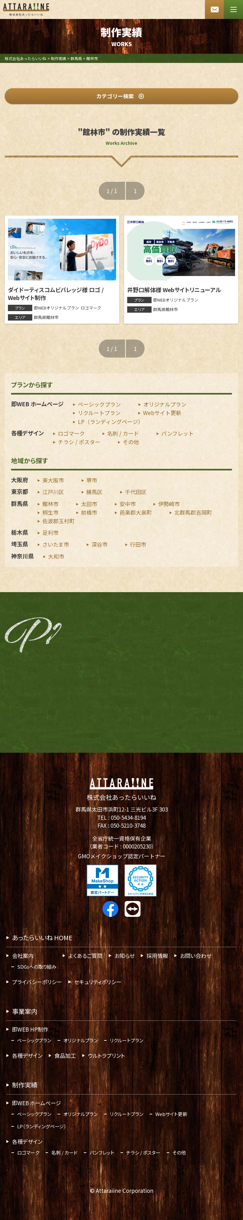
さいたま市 (55, 544)
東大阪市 (53, 480)
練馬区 (94, 492)
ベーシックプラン (99, 404)
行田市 (138, 544)
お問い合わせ (195, 955)
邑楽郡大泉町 (136, 512)
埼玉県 (19, 544)
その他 (131, 442)
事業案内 (24, 1011)
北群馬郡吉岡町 (193, 512)
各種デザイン (27, 433)
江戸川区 (53, 492)
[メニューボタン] (233, 9)
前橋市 (89, 512)
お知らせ (124, 955)
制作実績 (24, 1084)
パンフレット (177, 433)
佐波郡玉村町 (58, 521)
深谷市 (99, 544)
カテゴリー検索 (120, 96)
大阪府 (19, 479)
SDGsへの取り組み (36, 966)
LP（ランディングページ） (110, 422)
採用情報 (157, 955)
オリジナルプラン (164, 404)
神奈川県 (22, 555)
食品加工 (65, 1055)
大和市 (56, 556)
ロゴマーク (71, 433)
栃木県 (19, 532)
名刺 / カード (123, 433)
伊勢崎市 (169, 503)
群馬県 (19, 503)
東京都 (19, 491)
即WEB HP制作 (30, 1029)
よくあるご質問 (85, 955)
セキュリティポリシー (98, 982)
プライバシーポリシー (37, 982)
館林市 (50, 503)
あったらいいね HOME (42, 937)
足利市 (50, 532)
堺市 (91, 480)
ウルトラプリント (106, 1055)
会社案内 (23, 955)
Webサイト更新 (162, 413)
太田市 (89, 503)
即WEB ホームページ (37, 404)
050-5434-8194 (128, 817)
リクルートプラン (99, 413)
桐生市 (50, 512)
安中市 (128, 503)
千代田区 (135, 492)
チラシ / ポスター (79, 442)
